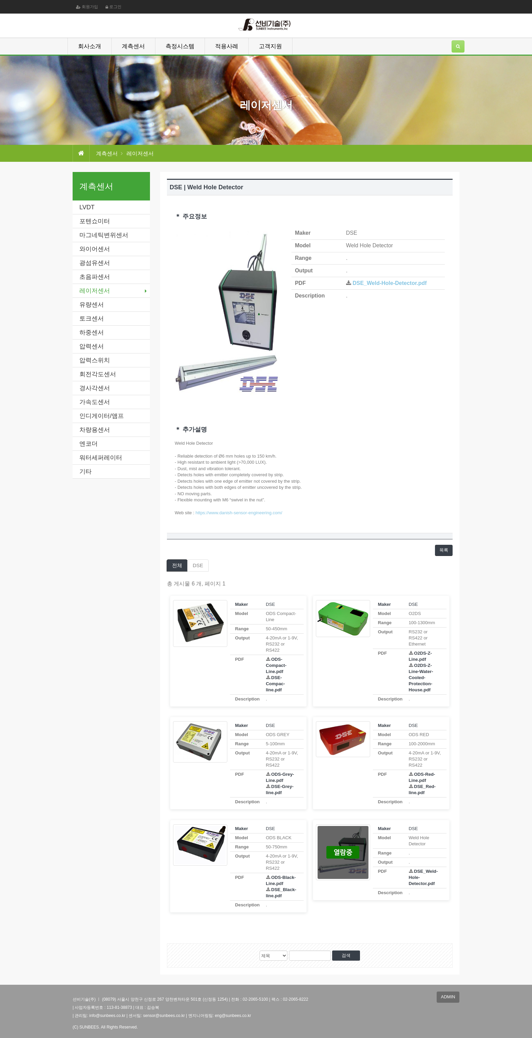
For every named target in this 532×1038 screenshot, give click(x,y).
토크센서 (91, 318)
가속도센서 (94, 402)
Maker (241, 604)
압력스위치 (94, 360)
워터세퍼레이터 (100, 457)
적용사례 (226, 46)
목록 (443, 550)
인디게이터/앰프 (101, 415)
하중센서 (91, 332)
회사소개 (89, 46)
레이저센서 (94, 290)
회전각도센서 (97, 374)
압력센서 (91, 346)
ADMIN (448, 996)
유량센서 (91, 304)
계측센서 (133, 46)
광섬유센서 (94, 263)
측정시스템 (180, 46)
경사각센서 (94, 388)
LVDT (87, 207)
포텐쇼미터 (94, 221)
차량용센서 (94, 429)
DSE (198, 565)
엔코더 (88, 443)
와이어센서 (94, 249)
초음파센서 (94, 276)
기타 (85, 471)
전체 (177, 565)
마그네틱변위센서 (103, 235)
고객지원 (270, 46)
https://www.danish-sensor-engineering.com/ (238, 512)
